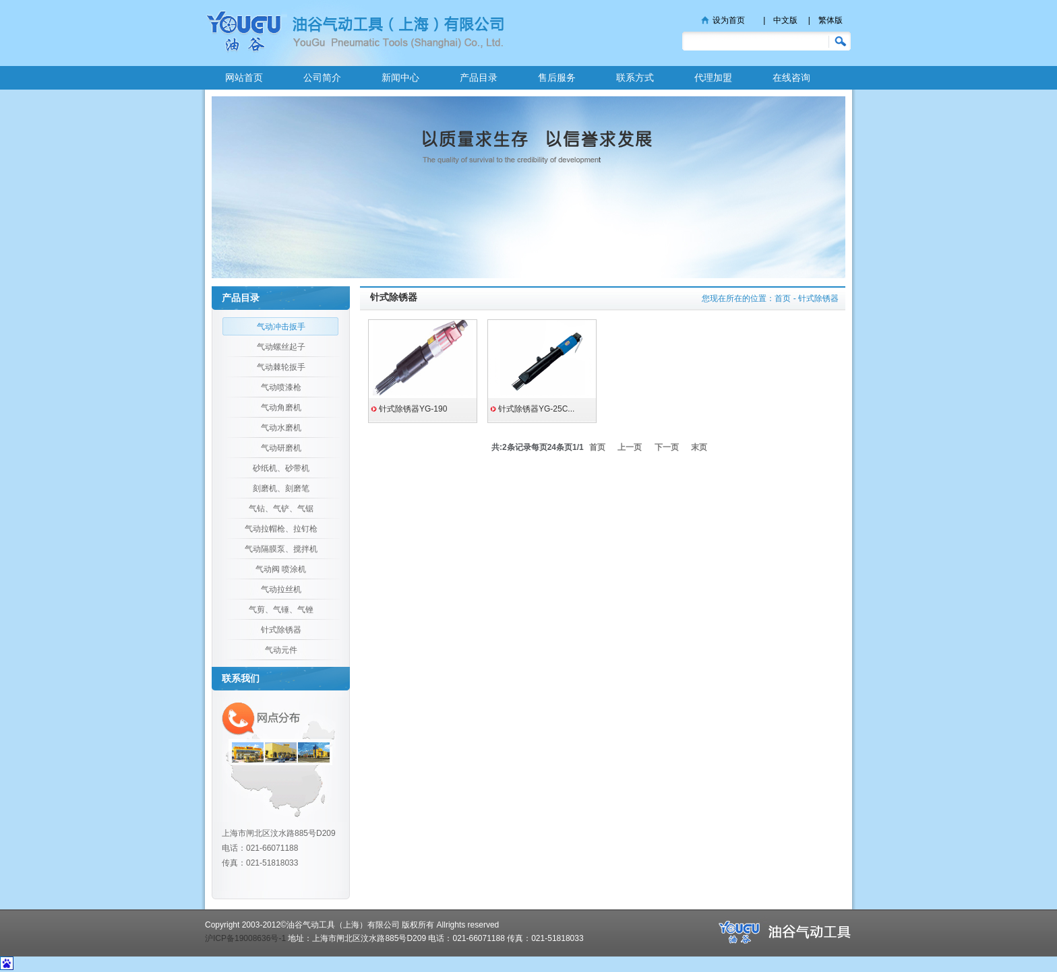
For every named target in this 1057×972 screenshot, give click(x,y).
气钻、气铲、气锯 (281, 508)
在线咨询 (791, 77)
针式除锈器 (281, 630)
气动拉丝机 (281, 589)
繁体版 (830, 20)
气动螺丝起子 (281, 347)
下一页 (667, 447)
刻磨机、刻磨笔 (281, 488)
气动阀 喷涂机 (280, 569)
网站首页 (244, 77)
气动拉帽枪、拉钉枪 (281, 528)
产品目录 (478, 77)
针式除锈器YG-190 (413, 409)
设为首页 (729, 20)
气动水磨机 (281, 427)
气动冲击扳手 (281, 326)
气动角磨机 (281, 407)
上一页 (629, 447)
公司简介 (322, 77)
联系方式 (635, 77)
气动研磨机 (281, 448)
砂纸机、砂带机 (281, 468)
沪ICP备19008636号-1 (245, 938)
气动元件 (281, 650)
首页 (783, 298)
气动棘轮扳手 (281, 367)
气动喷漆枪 (281, 387)
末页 (699, 447)
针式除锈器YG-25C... (536, 409)
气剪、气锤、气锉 (281, 609)
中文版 (785, 20)
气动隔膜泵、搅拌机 (281, 549)
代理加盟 (713, 77)
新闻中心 (400, 77)
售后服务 (557, 77)
